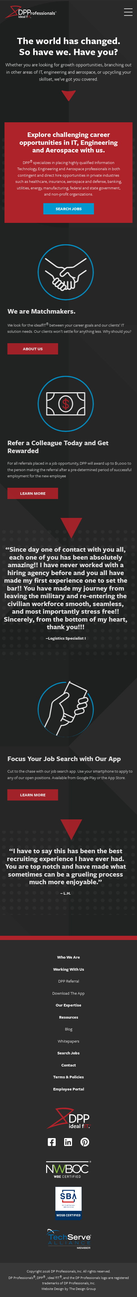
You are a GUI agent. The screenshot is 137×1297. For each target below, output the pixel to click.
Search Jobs (69, 208)
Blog (68, 1029)
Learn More (52, 493)
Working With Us (68, 969)
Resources (68, 1017)
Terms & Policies (68, 1077)
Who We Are (68, 957)
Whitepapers (68, 1041)
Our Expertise (68, 1005)
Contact (68, 1065)
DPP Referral (68, 981)
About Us (52, 348)
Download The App (68, 993)
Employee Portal (68, 1089)
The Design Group (82, 1288)
